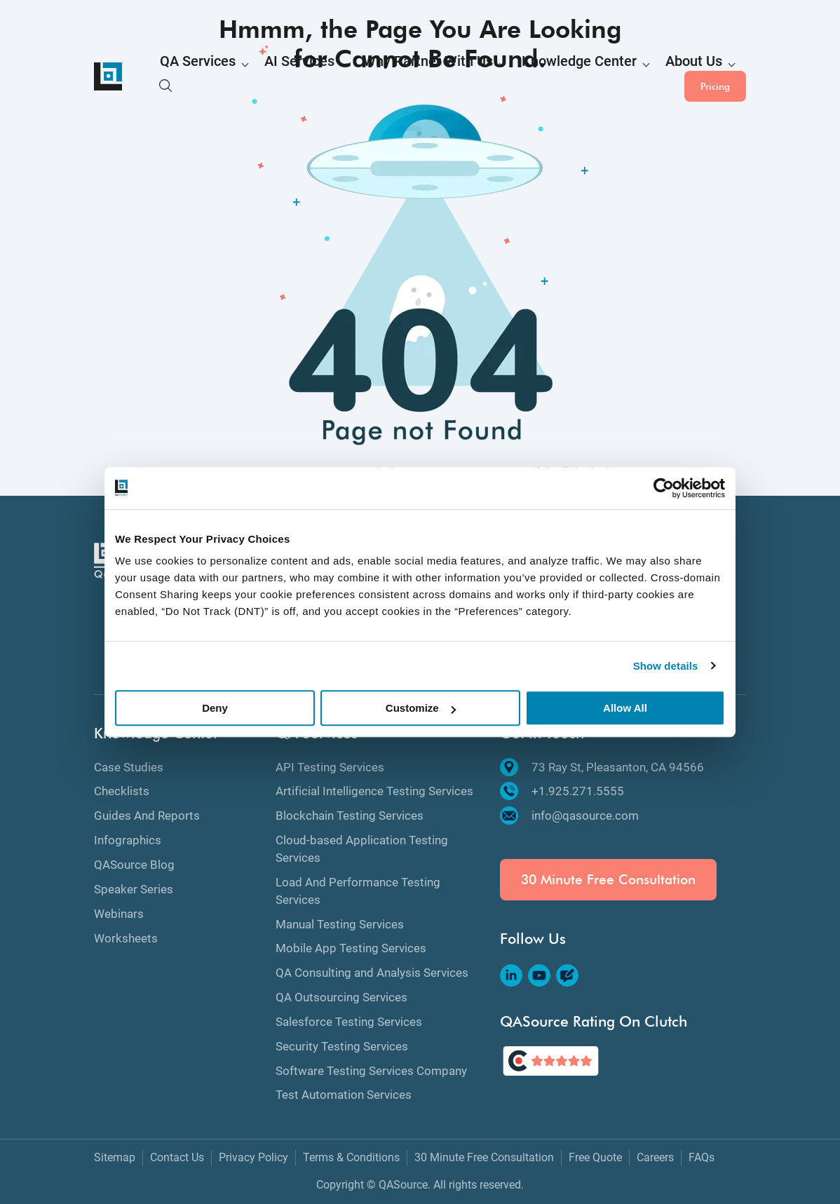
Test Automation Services (344, 1095)
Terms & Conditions (351, 1157)
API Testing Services (330, 767)
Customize (421, 708)
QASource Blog (134, 865)
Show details (665, 666)
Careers (655, 1157)
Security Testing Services (342, 1046)
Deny (215, 708)
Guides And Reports (147, 816)
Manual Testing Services (340, 924)
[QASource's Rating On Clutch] (551, 1061)
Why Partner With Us (365, 77)
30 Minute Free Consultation (608, 880)
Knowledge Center (480, 77)
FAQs (701, 1157)
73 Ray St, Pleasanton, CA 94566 (602, 767)
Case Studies (128, 767)
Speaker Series (133, 889)
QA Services (186, 77)
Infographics (127, 840)
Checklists (121, 791)
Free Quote (595, 1157)
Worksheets (126, 938)
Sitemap (114, 1157)
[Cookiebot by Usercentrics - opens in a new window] (663, 488)
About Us (570, 77)
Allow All (625, 708)
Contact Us (177, 1157)
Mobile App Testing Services (351, 948)
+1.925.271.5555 (562, 791)
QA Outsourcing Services (341, 997)
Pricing (715, 76)
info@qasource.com (569, 815)
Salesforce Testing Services (349, 1022)
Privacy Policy (253, 1157)
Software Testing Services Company (371, 1071)
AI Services (266, 77)
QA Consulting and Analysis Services (372, 973)
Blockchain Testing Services (350, 816)
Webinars (119, 914)
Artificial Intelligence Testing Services (374, 791)
